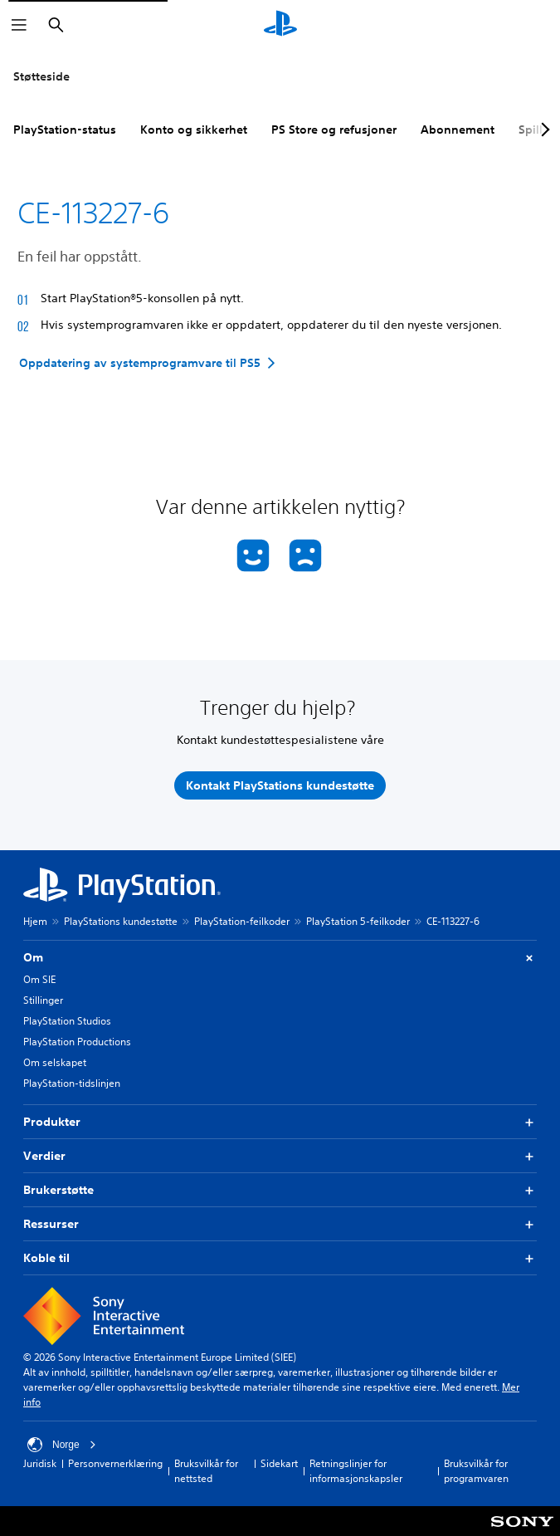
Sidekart (279, 1463)
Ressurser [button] (280, 1224)
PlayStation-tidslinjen (71, 1083)
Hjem (35, 921)
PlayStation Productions (77, 1042)
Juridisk (39, 1463)
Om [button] (280, 957)
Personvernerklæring (115, 1463)
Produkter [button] (280, 1122)
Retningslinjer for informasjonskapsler (355, 1470)
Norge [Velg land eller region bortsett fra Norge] (61, 1444)
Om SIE (39, 979)
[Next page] (542, 129)
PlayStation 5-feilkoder (358, 921)
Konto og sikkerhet (193, 129)
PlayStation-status (64, 129)
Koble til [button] (280, 1258)
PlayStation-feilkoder (242, 921)
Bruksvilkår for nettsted (206, 1470)
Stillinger (43, 1000)
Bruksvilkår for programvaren (476, 1470)
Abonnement (457, 129)
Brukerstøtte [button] (280, 1190)
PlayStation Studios (67, 1021)
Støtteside (41, 76)
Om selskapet (54, 1062)
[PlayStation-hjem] (280, 24)
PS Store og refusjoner (334, 129)
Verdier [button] (280, 1156)
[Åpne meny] (19, 25)
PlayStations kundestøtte (121, 921)
